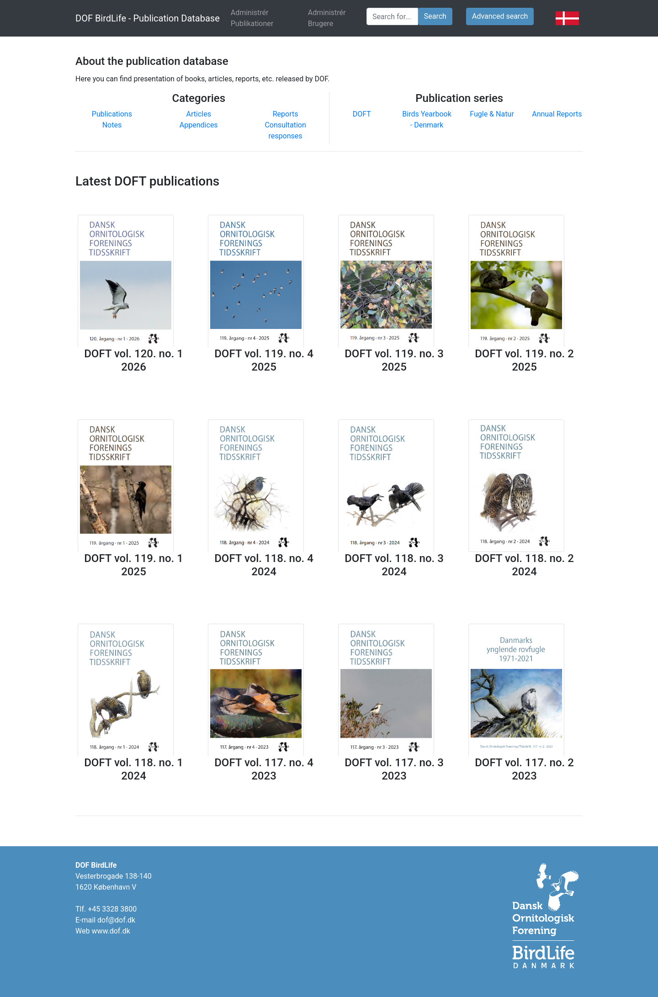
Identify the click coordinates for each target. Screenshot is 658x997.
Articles (198, 114)
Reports (285, 114)
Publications (112, 114)
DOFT (362, 114)
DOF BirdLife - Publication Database (147, 18)
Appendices (199, 125)
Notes (112, 125)
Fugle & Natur (492, 114)
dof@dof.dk (116, 920)
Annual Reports (557, 114)
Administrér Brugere (327, 18)
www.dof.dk (110, 931)
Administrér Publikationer (266, 18)
